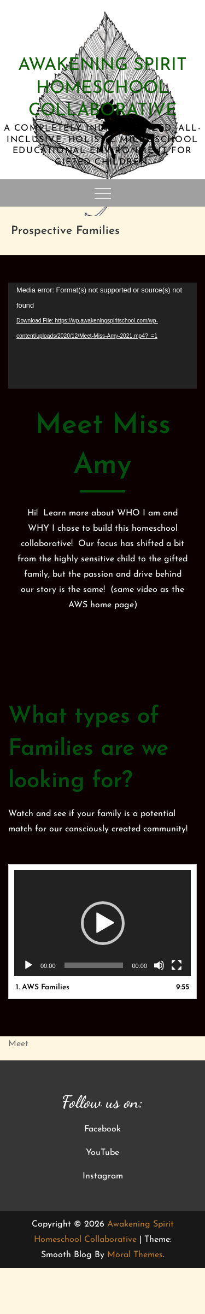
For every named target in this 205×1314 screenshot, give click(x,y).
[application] (102, 336)
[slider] (94, 965)
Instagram (103, 1176)
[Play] (28, 965)
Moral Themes (135, 1255)
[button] (103, 923)
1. (42, 987)
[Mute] (159, 965)
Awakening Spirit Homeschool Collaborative (102, 88)
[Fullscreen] (176, 965)
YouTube (102, 1152)
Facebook (102, 1129)
